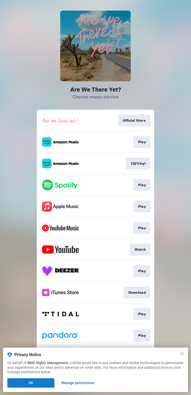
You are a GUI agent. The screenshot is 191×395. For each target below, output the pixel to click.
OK (31, 383)
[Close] (182, 353)
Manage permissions (78, 383)
